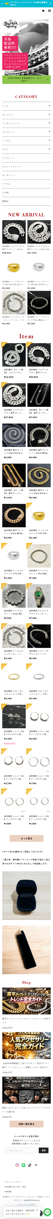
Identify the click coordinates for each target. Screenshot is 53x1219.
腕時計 (5, 201)
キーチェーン (8, 175)
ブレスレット (8, 132)
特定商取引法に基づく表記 (15, 1187)
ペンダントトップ (10, 123)
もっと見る (26, 838)
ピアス (5, 149)
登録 (44, 1150)
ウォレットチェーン (11, 166)
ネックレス (7, 115)
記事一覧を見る (26, 1124)
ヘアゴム (6, 184)
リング (5, 106)
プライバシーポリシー (14, 1182)
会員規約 (8, 1192)
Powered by (26, 1205)
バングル (6, 140)
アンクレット (8, 158)
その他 (5, 192)
